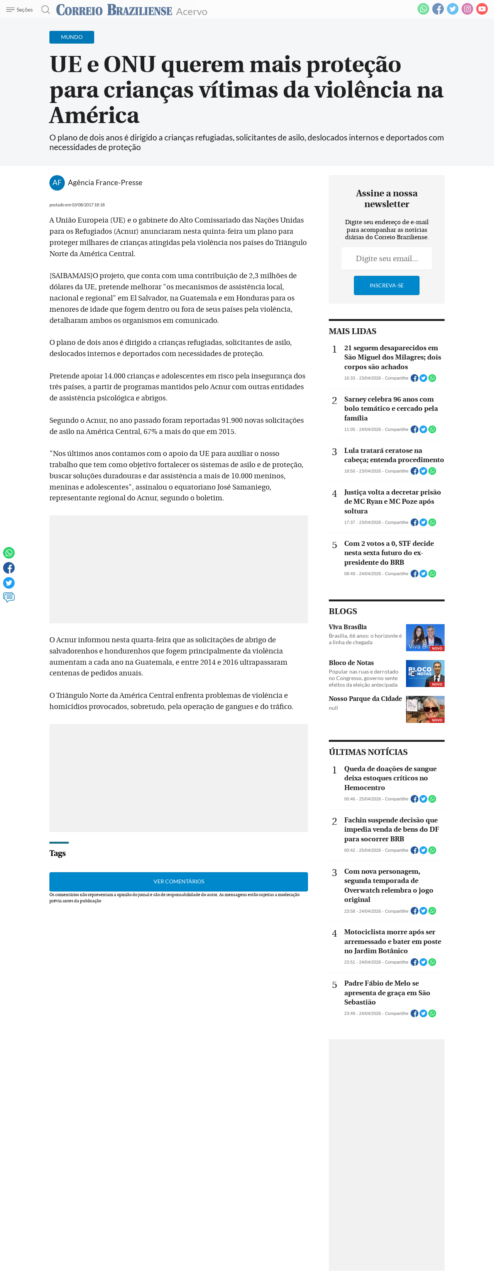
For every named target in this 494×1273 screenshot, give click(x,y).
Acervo (191, 10)
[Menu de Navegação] (20, 9)
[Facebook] (438, 13)
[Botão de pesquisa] (43, 9)
